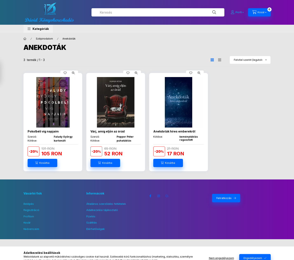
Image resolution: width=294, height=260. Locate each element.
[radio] (219, 59)
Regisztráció (31, 210)
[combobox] (157, 12)
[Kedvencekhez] (65, 72)
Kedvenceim (31, 229)
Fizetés (90, 216)
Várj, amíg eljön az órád (107, 131)
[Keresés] (214, 12)
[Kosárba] (42, 163)
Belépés (28, 203)
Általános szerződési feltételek (106, 203)
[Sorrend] (250, 60)
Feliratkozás (224, 198)
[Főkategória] (24, 39)
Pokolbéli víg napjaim (43, 131)
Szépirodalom (44, 38)
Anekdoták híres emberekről (174, 131)
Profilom (28, 216)
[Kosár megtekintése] (259, 12)
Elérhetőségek (95, 229)
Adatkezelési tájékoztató (102, 210)
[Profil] (237, 12)
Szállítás (91, 222)
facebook (150, 196)
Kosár (27, 222)
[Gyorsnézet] (73, 72)
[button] (38, 29)
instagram (159, 196)
